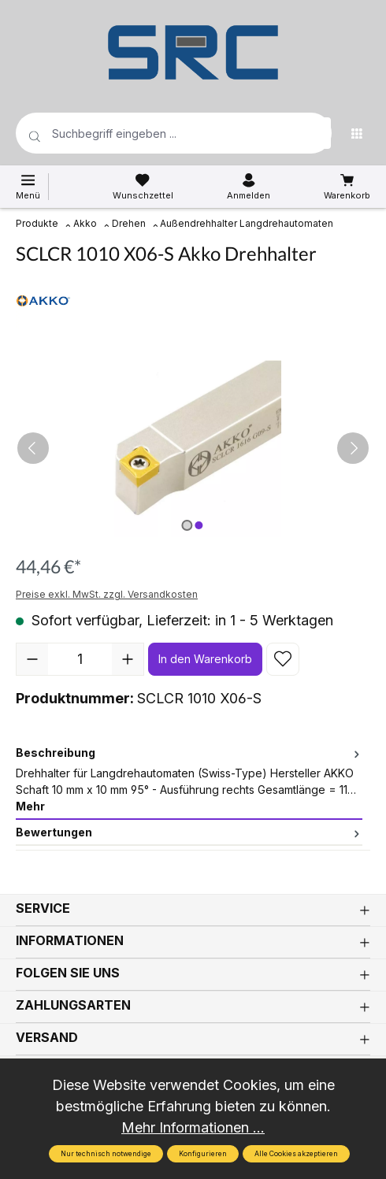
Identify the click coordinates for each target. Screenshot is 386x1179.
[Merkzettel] (143, 186)
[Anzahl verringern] (32, 659)
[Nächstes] (353, 448)
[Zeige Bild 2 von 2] (198, 525)
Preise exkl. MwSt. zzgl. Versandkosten (107, 594)
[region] (193, 448)
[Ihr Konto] (248, 186)
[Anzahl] (80, 659)
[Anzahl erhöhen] (127, 659)
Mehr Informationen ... (193, 1127)
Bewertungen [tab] (189, 832)
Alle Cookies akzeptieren (296, 1154)
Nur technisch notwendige (106, 1154)
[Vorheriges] (33, 448)
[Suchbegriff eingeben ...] (148, 133)
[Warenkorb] (347, 186)
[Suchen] (315, 133)
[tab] (189, 780)
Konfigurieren (203, 1154)
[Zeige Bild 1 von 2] (187, 525)
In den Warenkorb (205, 659)
